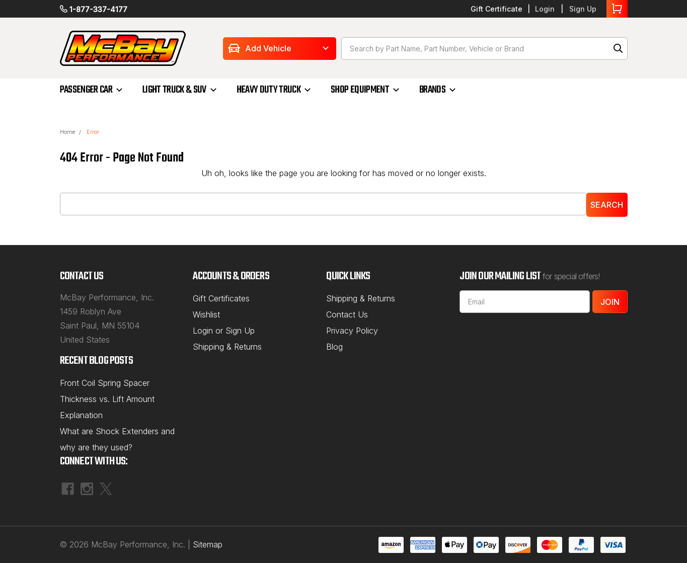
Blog (334, 347)
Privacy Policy (352, 331)
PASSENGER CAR (86, 90)
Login (545, 9)
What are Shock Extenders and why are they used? (117, 439)
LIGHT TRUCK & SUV (174, 90)
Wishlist (206, 314)
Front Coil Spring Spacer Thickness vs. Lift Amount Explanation (107, 399)
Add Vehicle (268, 48)
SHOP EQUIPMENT (360, 90)
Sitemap (207, 544)
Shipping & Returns (227, 347)
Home (67, 131)
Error (93, 131)
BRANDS (432, 90)
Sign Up (582, 9)
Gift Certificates (221, 298)
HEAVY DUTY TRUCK (268, 90)
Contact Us (347, 314)
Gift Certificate (496, 9)
